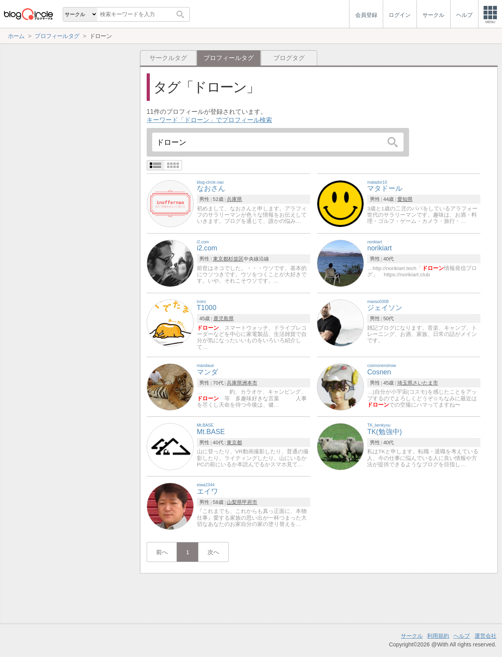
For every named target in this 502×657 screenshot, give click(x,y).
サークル (412, 636)
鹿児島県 (223, 318)
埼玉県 (405, 383)
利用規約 (438, 636)
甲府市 (249, 502)
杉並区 (236, 259)
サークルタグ (168, 58)
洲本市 (249, 383)
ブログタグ (289, 58)
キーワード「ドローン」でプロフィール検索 (209, 120)
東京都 (220, 259)
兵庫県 (234, 199)
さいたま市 (425, 383)
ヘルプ (461, 636)
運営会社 (486, 636)
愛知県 (405, 199)
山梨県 (234, 502)
